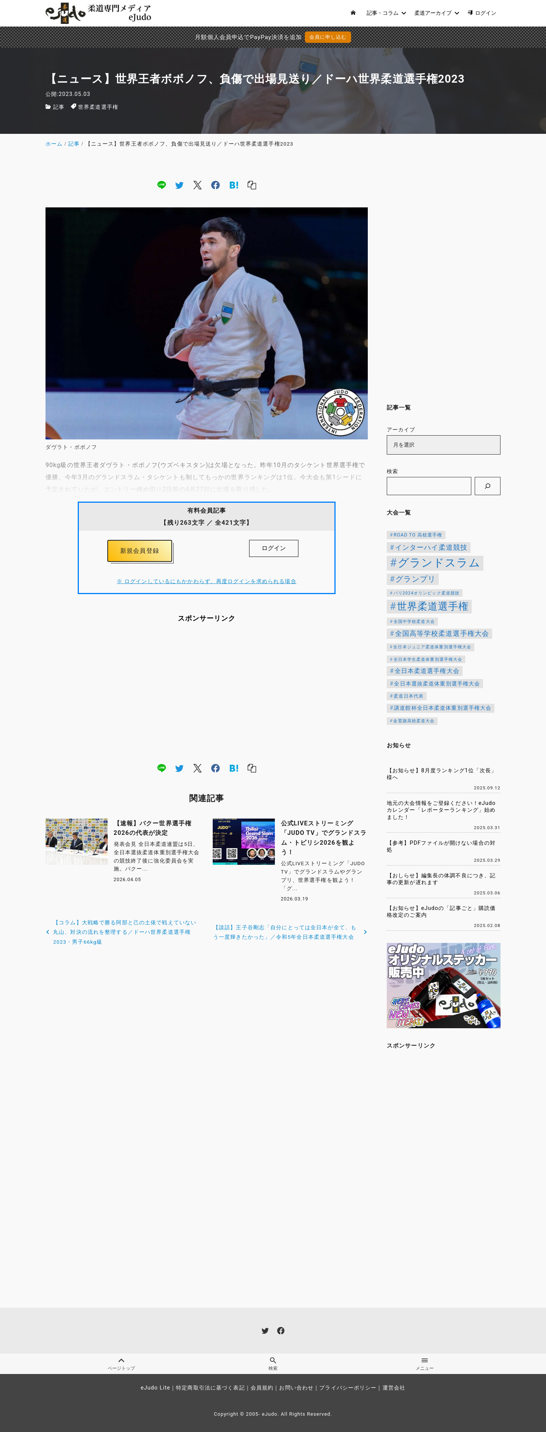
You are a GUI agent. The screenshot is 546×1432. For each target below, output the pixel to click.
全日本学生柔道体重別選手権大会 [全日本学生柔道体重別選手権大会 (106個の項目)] (428, 659)
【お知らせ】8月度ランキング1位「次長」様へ (442, 774)
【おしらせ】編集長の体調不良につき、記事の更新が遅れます (441, 879)
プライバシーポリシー (348, 1388)
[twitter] (179, 185)
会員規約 (262, 1388)
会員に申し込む (328, 37)
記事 (58, 107)
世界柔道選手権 (98, 107)
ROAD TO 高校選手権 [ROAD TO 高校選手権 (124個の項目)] (418, 535)
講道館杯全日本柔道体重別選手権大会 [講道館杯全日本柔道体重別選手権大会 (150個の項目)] (442, 708)
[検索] (487, 486)
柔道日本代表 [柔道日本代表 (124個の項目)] (409, 696)
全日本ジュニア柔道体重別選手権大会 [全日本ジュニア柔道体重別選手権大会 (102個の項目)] (432, 647)
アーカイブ (401, 430)
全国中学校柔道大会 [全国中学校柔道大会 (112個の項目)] (414, 621)
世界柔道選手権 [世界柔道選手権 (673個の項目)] (433, 606)
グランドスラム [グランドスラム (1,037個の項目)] (439, 562)
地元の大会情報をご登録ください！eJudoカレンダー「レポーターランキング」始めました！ (441, 810)
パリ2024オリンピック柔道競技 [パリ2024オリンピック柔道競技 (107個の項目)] (427, 593)
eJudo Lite (155, 1388)
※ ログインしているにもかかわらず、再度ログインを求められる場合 (206, 581)
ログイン (274, 548)
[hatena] (234, 185)
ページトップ (121, 1364)
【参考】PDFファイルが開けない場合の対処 (441, 846)
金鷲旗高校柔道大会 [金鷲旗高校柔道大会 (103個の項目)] (414, 720)
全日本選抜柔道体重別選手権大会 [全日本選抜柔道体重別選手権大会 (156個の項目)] (437, 684)
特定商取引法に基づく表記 (210, 1388)
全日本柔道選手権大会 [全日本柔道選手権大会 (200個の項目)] (427, 670)
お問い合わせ (296, 1388)
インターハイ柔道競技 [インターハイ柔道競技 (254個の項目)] (431, 547)
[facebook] (215, 185)
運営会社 (394, 1388)
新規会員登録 (139, 550)
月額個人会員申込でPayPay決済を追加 (248, 37)
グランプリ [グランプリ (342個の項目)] (415, 578)
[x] (197, 185)
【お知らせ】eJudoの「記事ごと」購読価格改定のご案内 (441, 912)
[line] (161, 185)
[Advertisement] (207, 693)
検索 (392, 471)
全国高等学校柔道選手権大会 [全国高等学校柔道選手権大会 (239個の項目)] (442, 633)
